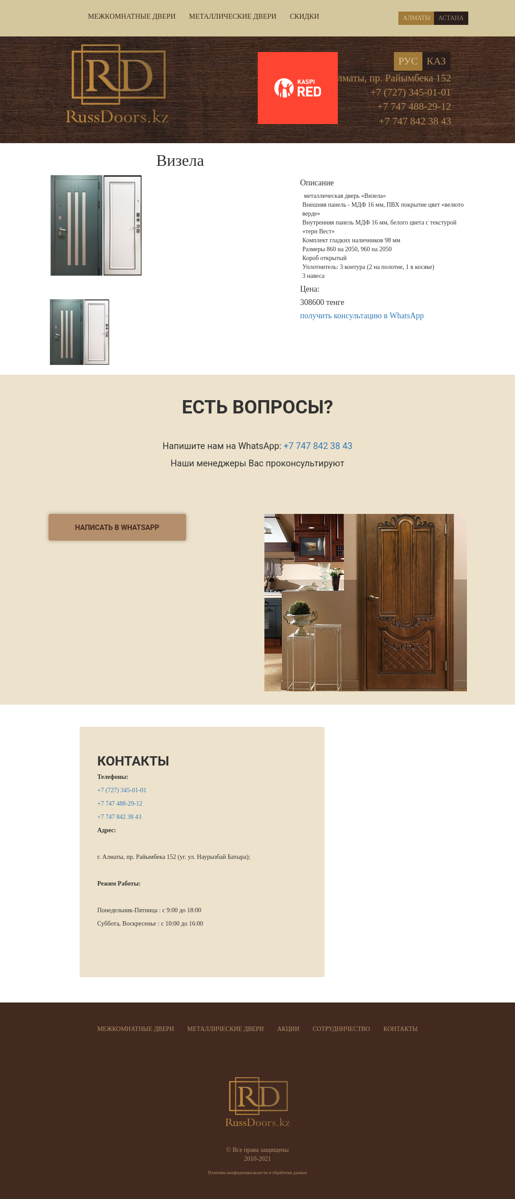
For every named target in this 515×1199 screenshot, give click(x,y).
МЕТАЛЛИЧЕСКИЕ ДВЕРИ (232, 16)
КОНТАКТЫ (133, 761)
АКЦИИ (288, 1029)
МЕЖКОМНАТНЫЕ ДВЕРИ (132, 16)
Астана (451, 18)
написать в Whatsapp (117, 527)
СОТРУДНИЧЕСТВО (341, 1029)
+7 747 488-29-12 (414, 106)
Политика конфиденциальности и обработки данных (258, 1172)
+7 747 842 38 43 (415, 121)
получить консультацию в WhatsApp (362, 315)
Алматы (416, 18)
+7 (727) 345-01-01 (410, 92)
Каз (436, 61)
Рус (408, 61)
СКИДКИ (304, 16)
